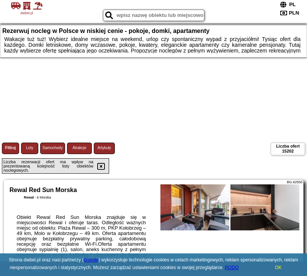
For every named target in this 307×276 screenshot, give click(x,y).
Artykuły (104, 148)
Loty (29, 148)
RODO (231, 267)
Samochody (52, 148)
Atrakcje (79, 148)
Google (91, 260)
